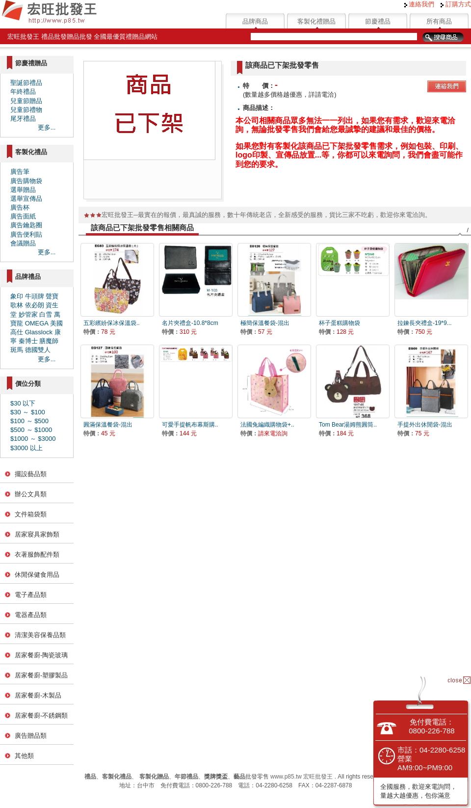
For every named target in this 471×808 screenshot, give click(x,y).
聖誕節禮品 (26, 82)
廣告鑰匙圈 (26, 225)
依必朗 (34, 305)
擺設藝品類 (31, 474)
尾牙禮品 (23, 118)
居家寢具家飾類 (37, 534)
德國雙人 (38, 349)
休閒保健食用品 (37, 574)
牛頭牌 (34, 296)
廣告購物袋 (26, 181)
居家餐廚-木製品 (38, 695)
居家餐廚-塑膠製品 (41, 675)
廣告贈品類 (31, 735)
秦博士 (28, 341)
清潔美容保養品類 (40, 635)
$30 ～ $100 (27, 412)
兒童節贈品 (26, 101)
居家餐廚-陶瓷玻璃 (41, 655)
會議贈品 (23, 243)
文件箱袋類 (31, 514)
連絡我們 (419, 4)
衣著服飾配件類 (37, 554)
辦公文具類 (31, 494)
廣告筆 (19, 171)
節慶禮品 (378, 21)
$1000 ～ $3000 (33, 438)
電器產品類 (31, 615)
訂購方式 (456, 4)
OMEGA (37, 323)
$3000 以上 (26, 448)
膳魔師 (48, 341)
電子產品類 (31, 594)
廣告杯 (19, 207)
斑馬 (16, 349)
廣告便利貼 (26, 234)
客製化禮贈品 (316, 21)
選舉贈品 (23, 189)
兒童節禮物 (26, 109)
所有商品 (439, 21)
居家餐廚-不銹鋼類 (41, 715)
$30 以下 (22, 403)
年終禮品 (23, 91)
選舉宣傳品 (26, 198)
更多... (47, 127)
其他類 (24, 755)
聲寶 (52, 296)
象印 (16, 296)
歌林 (16, 305)
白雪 (45, 314)
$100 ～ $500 (29, 421)
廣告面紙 (23, 216)
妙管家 (28, 314)
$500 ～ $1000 (31, 429)
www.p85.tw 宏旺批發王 (301, 776)
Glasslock (38, 332)
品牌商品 (255, 21)
